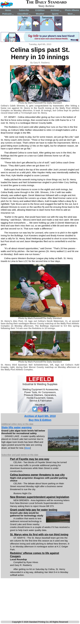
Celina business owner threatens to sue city (37, 474)
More (71, 14)
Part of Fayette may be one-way (29, 459)
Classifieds (24, 14)
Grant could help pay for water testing (33, 509)
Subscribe (24, 10)
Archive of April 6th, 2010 (40, 416)
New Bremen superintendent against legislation (39, 497)
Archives (55, 10)
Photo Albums (72, 10)
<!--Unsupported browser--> (40, 600)
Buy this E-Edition (40, 420)
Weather (40, 14)
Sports (55, 14)
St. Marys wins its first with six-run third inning (39, 534)
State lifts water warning (16, 427)
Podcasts (8, 14)
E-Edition (39, 10)
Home (8, 10)
